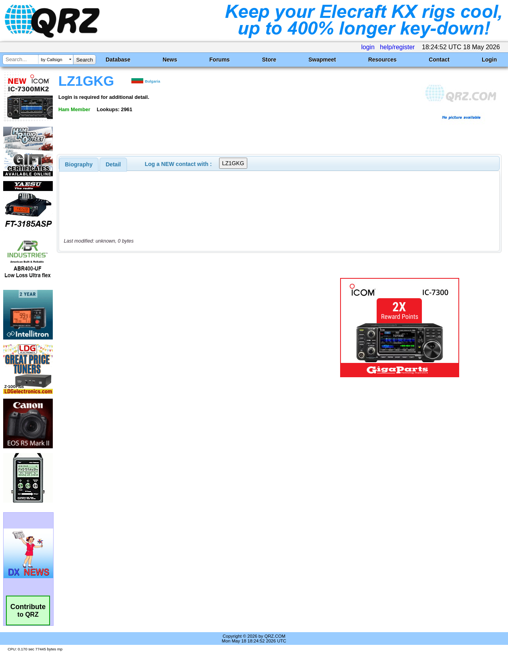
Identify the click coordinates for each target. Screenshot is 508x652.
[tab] (79, 164)
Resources (382, 59)
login (368, 47)
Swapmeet (322, 59)
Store (269, 59)
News (170, 59)
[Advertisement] (183, 327)
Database (118, 59)
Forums (220, 59)
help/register (397, 47)
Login (489, 59)
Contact (439, 59)
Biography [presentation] (79, 164)
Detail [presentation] (113, 164)
